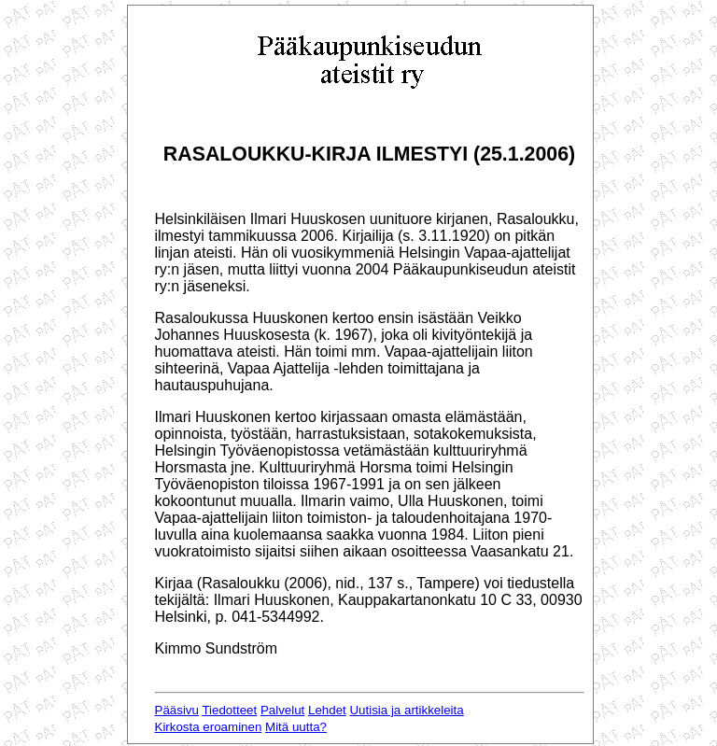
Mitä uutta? (296, 727)
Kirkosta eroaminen (208, 727)
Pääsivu (177, 710)
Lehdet (327, 710)
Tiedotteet (229, 710)
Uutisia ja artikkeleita (406, 710)
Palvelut (282, 710)
